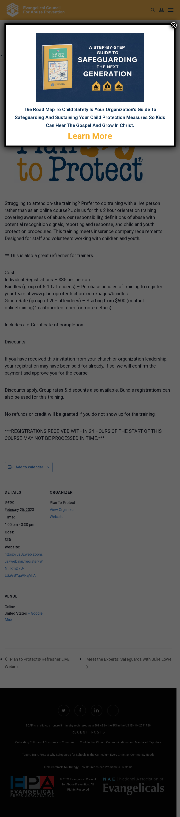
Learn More (90, 136)
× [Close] (173, 25)
